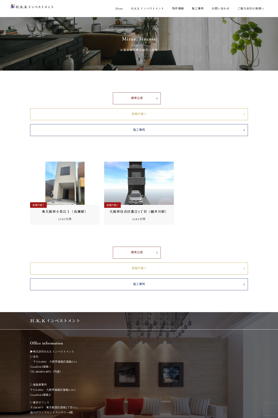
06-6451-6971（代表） (49, 315)
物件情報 (178, 9)
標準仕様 (82, 102)
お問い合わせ (220, 9)
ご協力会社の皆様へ (250, 9)
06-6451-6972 (43, 374)
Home (119, 9)
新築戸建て (139, 102)
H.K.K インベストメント (147, 9)
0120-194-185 (42, 379)
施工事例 (198, 9)
